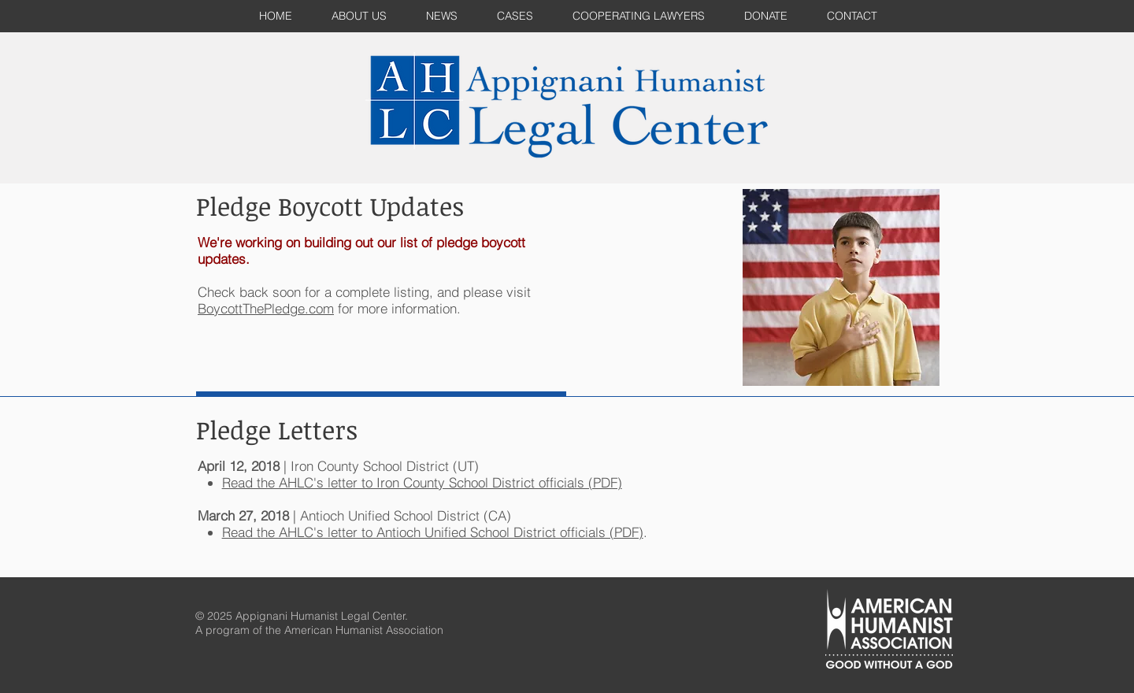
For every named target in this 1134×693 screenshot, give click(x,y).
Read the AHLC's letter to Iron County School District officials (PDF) (422, 482)
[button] (515, 16)
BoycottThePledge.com (266, 308)
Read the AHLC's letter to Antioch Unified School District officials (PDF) (432, 532)
